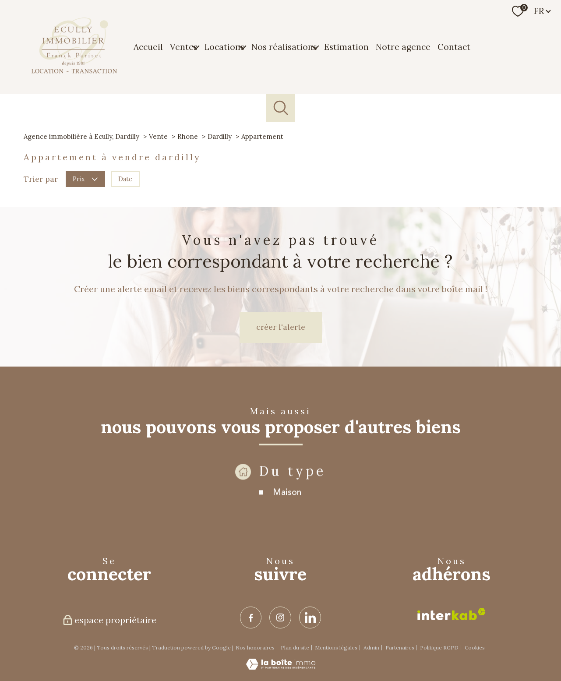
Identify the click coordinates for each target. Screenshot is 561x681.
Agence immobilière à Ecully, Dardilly (81, 136)
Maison (287, 509)
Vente (158, 136)
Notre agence (403, 46)
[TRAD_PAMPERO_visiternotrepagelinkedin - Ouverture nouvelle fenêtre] (310, 617)
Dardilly (220, 136)
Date (125, 179)
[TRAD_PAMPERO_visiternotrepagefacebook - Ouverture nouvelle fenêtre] (251, 617)
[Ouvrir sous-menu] (195, 47)
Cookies (475, 648)
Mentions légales (336, 647)
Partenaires (399, 647)
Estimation (346, 46)
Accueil (148, 46)
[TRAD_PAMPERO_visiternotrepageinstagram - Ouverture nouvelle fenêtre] (280, 617)
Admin (371, 647)
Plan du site (295, 647)
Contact (454, 46)
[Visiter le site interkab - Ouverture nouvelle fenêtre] (451, 614)
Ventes (184, 46)
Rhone (187, 136)
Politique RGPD (439, 647)
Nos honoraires (255, 647)
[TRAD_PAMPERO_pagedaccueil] (74, 71)
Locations (224, 46)
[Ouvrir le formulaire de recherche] (280, 108)
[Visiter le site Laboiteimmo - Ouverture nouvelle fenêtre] (281, 667)
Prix (85, 179)
